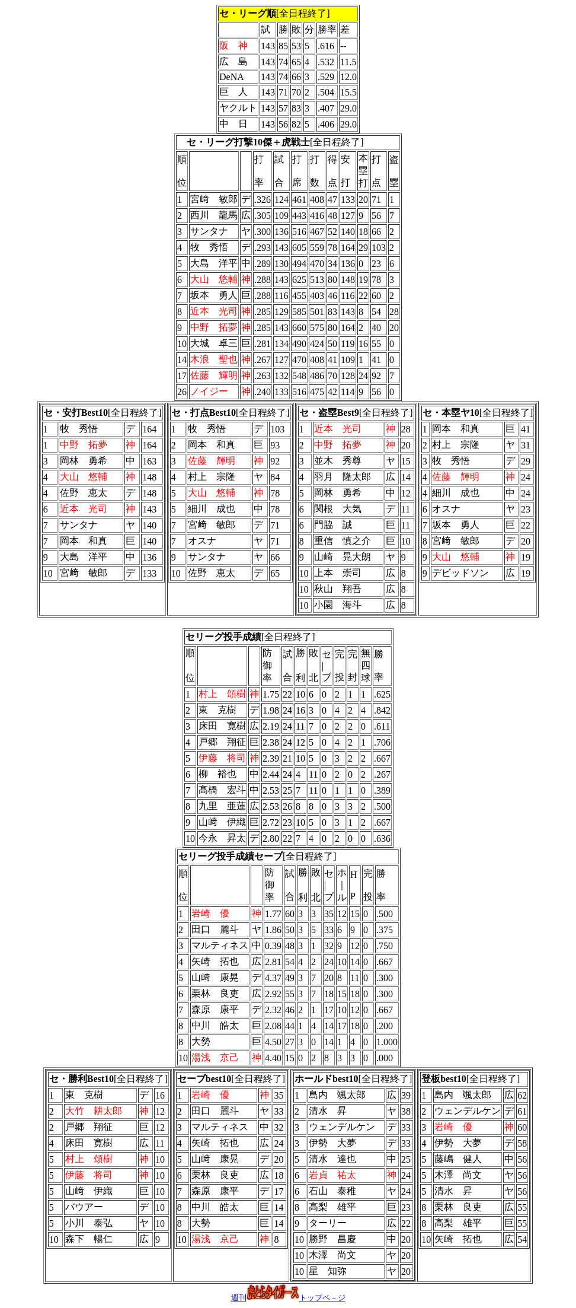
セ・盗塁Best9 (329, 413)
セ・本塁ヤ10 (451, 413)
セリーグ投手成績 (223, 637)
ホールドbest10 (327, 1079)
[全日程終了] (275, 142)
